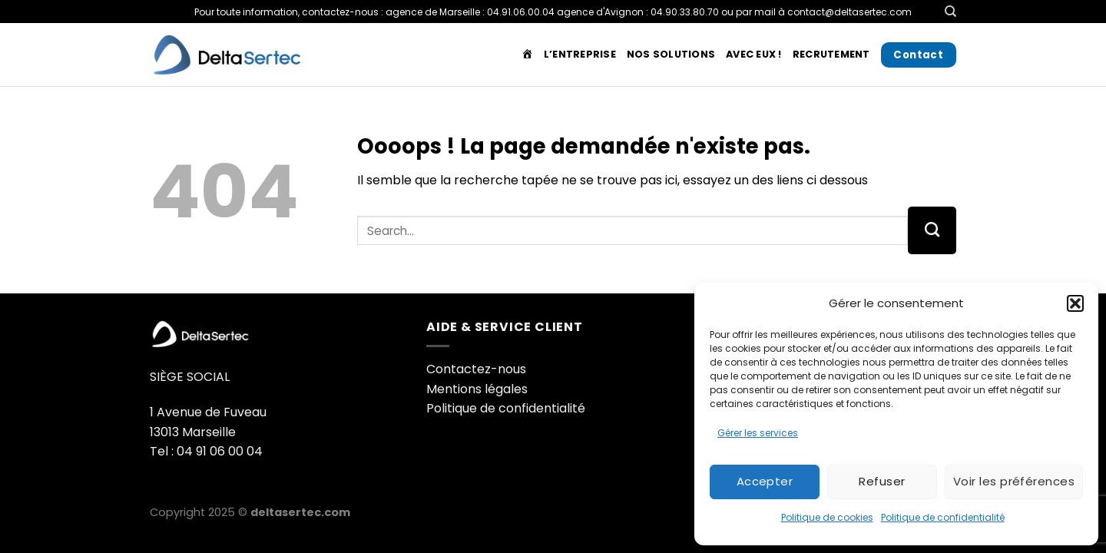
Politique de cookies (827, 517)
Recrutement (831, 54)
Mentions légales (477, 389)
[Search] (950, 11)
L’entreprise (580, 54)
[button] (1075, 303)
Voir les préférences (1014, 481)
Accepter (765, 481)
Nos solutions (671, 54)
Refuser (882, 481)
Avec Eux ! (754, 54)
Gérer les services (757, 432)
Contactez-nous (476, 369)
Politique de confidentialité (943, 517)
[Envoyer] (932, 230)
